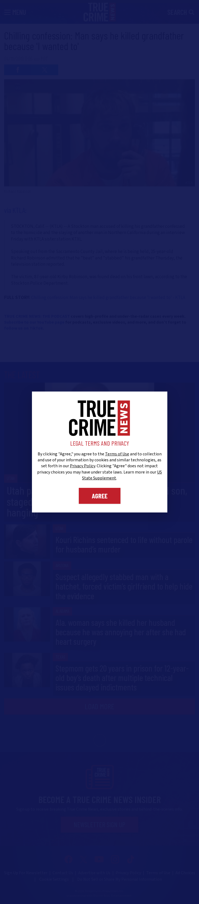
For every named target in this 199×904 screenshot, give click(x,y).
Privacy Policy (82, 466)
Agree (99, 496)
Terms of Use (117, 454)
